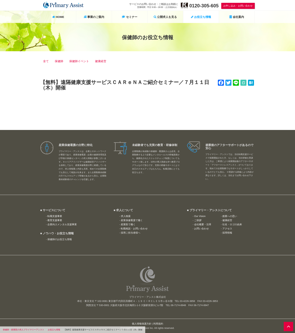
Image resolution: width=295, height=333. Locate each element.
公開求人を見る (165, 16)
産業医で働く (128, 224)
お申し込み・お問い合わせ (238, 5)
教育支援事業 (54, 220)
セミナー (129, 16)
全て (46, 61)
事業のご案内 (94, 16)
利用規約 (158, 323)
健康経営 (100, 61)
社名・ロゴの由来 (232, 224)
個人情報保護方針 (141, 323)
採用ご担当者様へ (130, 232)
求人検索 (126, 216)
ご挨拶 (197, 220)
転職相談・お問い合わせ (134, 228)
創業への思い (229, 216)
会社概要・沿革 (202, 224)
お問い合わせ (201, 228)
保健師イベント (79, 61)
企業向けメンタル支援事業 (62, 224)
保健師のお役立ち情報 (59, 239)
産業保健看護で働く (132, 220)
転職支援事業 (54, 216)
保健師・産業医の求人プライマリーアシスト (23, 329)
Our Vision (199, 216)
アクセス (227, 228)
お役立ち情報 (54, 329)
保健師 (59, 61)
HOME (58, 16)
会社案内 (237, 16)
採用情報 (227, 232)
